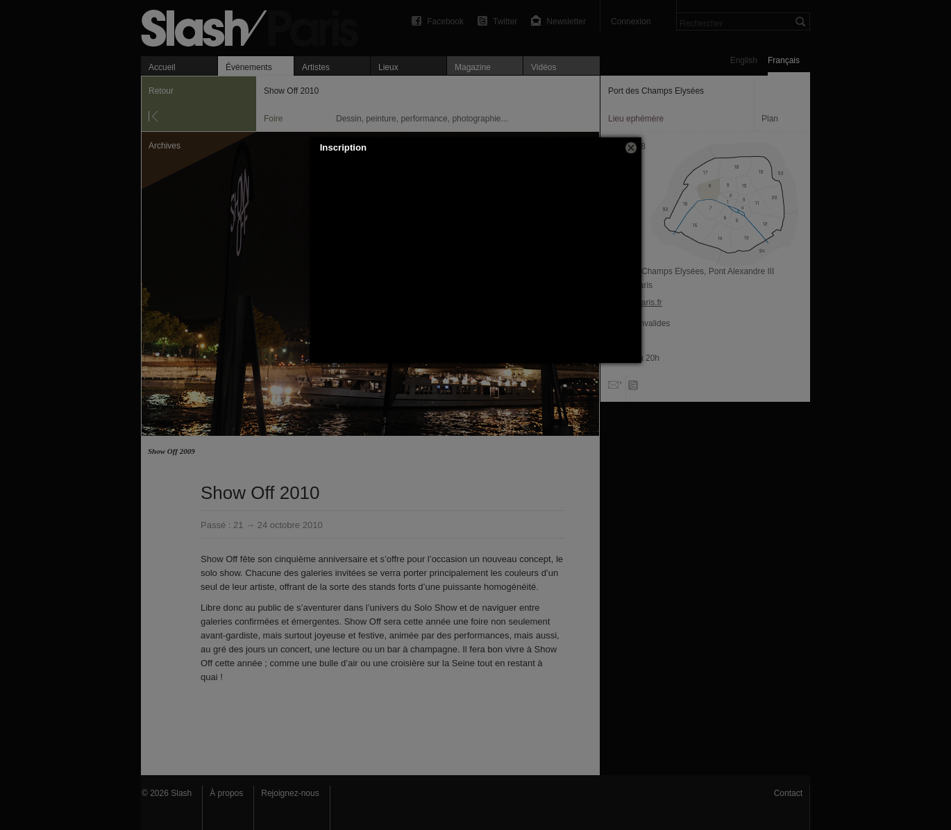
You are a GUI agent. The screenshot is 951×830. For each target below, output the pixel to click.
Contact (788, 793)
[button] (631, 147)
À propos (226, 793)
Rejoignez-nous (290, 793)
